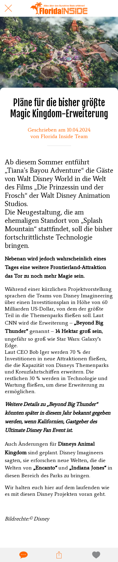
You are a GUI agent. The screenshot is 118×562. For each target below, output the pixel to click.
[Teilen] (59, 555)
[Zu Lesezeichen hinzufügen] (95, 555)
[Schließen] (8, 8)
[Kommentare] (23, 555)
